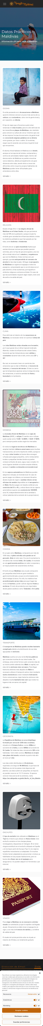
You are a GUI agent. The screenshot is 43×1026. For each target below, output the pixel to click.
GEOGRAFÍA (8, 736)
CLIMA (5, 331)
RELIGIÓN (7, 225)
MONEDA (7, 430)
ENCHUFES (7, 832)
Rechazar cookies (21, 1016)
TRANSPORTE (9, 643)
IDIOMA (6, 108)
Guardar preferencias (21, 1022)
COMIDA (6, 549)
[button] (40, 973)
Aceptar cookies (21, 1010)
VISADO (6, 918)
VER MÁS (6, 176)
